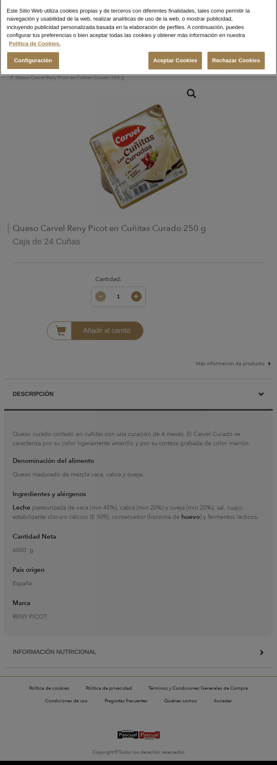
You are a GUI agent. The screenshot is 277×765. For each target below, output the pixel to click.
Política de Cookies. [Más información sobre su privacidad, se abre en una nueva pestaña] (35, 38)
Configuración (33, 55)
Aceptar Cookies (175, 55)
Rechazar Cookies (236, 55)
